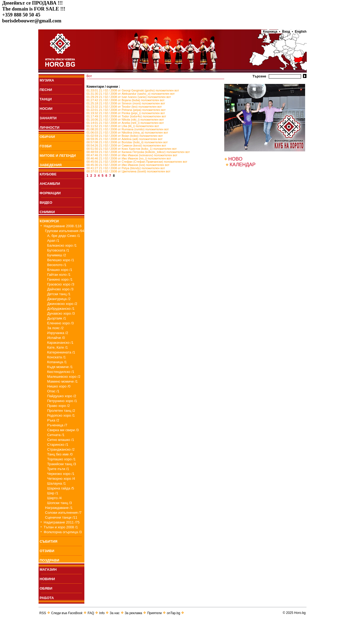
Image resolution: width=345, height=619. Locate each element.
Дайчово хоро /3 (60, 289)
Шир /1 (52, 493)
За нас (115, 613)
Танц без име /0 (60, 454)
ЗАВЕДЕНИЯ (51, 165)
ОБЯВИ (46, 588)
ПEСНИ (46, 90)
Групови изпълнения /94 (64, 231)
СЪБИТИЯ (48, 541)
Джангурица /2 (59, 299)
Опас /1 (53, 391)
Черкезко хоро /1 (60, 474)
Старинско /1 (57, 445)
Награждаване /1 (59, 508)
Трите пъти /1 (58, 469)
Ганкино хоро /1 (60, 279)
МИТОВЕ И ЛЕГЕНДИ (58, 156)
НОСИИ (46, 109)
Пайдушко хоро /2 (61, 396)
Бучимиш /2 (56, 255)
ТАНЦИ (46, 99)
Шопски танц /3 (59, 503)
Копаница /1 (57, 362)
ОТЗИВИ (47, 551)
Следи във (66, 613)
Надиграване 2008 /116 (63, 226)
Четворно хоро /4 (61, 479)
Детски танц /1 (59, 294)
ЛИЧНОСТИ (49, 127)
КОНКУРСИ (49, 221)
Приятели (154, 613)
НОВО (235, 159)
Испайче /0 (56, 338)
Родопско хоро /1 (61, 415)
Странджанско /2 (61, 449)
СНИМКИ (47, 212)
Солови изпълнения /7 (63, 513)
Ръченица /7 (57, 425)
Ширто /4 (54, 498)
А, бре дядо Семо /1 (63, 236)
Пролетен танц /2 (61, 411)
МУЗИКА (47, 80)
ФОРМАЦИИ (50, 193)
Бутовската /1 (58, 250)
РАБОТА (47, 598)
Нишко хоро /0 (58, 386)
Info (102, 613)
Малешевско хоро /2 (63, 377)
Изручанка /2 (57, 333)
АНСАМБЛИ (50, 184)
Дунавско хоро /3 (61, 313)
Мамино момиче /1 (62, 381)
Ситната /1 (55, 435)
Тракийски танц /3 (61, 464)
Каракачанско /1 (60, 343)
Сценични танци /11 (61, 517)
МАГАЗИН (48, 569)
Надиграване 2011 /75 (62, 522)
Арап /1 (53, 241)
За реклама (133, 613)
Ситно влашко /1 (60, 440)
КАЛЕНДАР (243, 164)
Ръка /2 (53, 420)
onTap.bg (173, 613)
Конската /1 (56, 357)
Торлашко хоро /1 (61, 459)
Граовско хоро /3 (60, 284)
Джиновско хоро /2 (62, 304)
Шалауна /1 (56, 483)
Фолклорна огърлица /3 (63, 532)
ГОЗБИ (45, 146)
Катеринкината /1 (61, 352)
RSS (42, 613)
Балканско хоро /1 (62, 245)
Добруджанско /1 (61, 309)
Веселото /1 (56, 265)
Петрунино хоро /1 (62, 401)
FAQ (91, 613)
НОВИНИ (47, 579)
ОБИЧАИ (47, 137)
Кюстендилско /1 (60, 372)
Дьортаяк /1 (56, 318)
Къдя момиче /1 (60, 367)
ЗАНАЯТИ (48, 118)
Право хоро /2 (58, 406)
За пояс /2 (55, 328)
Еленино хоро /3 (60, 323)
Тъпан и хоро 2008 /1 (61, 527)
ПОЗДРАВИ (49, 560)
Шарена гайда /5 (60, 488)
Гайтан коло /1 (59, 275)
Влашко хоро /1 (59, 270)
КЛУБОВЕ (48, 174)
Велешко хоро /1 (60, 260)
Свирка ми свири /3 (63, 430)
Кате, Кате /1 (57, 347)
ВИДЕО (46, 202)
